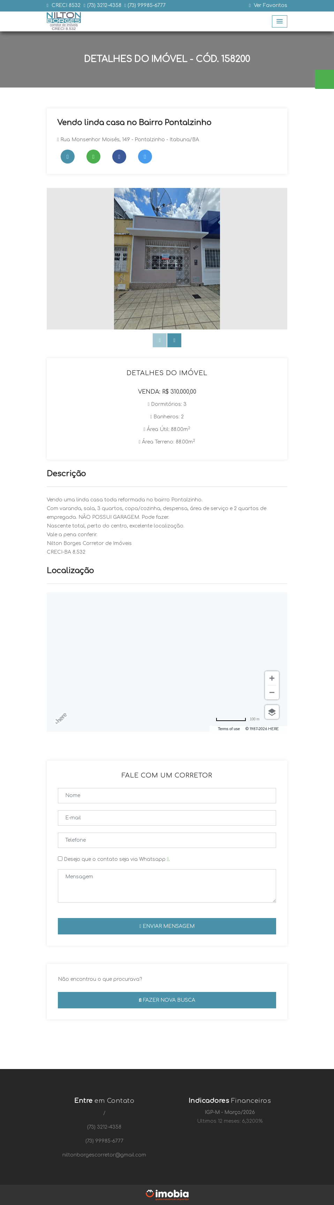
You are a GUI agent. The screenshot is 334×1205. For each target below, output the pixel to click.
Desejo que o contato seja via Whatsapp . (114, 859)
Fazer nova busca (167, 1000)
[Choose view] (272, 712)
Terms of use (229, 729)
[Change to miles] (237, 719)
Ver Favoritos (268, 5)
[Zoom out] (272, 692)
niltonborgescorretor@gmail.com (104, 1155)
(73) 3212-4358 (104, 5)
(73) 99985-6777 (147, 5)
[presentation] (160, 340)
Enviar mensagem (167, 926)
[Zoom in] (272, 678)
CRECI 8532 (65, 5)
